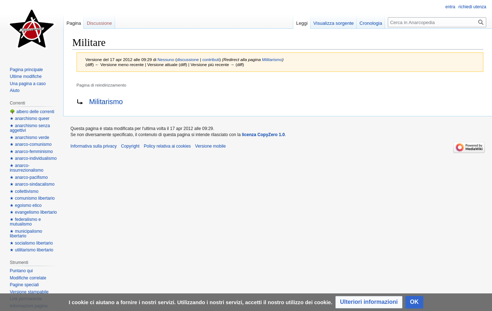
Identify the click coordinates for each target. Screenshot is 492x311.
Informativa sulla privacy (93, 146)
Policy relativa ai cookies (167, 146)
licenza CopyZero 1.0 (263, 134)
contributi (211, 59)
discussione (188, 59)
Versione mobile (210, 146)
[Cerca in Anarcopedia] (437, 22)
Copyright (130, 146)
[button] (369, 302)
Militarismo (272, 59)
